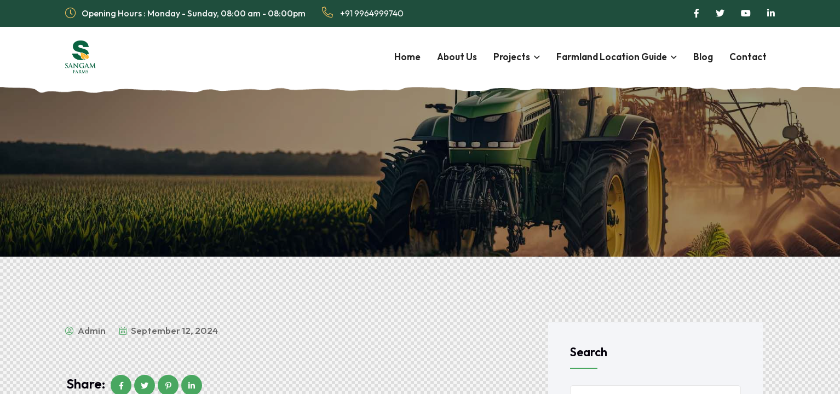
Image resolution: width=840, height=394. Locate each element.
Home (407, 56)
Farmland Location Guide (611, 56)
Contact (748, 56)
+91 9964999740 (363, 13)
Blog (703, 56)
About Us (457, 56)
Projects (511, 56)
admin (85, 330)
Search (588, 352)
